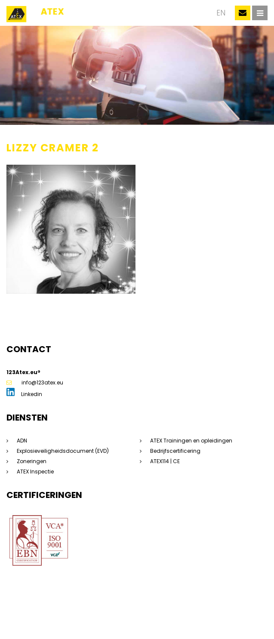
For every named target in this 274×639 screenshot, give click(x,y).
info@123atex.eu (34, 382)
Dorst (138, 620)
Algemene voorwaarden (187, 612)
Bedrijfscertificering (175, 451)
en (220, 13)
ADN (22, 440)
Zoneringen (31, 461)
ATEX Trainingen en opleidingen (191, 440)
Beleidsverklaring (68, 620)
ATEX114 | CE (165, 461)
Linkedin (24, 394)
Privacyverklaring (129, 612)
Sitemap (60, 612)
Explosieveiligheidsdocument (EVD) (63, 451)
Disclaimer (89, 612)
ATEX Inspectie (35, 471)
